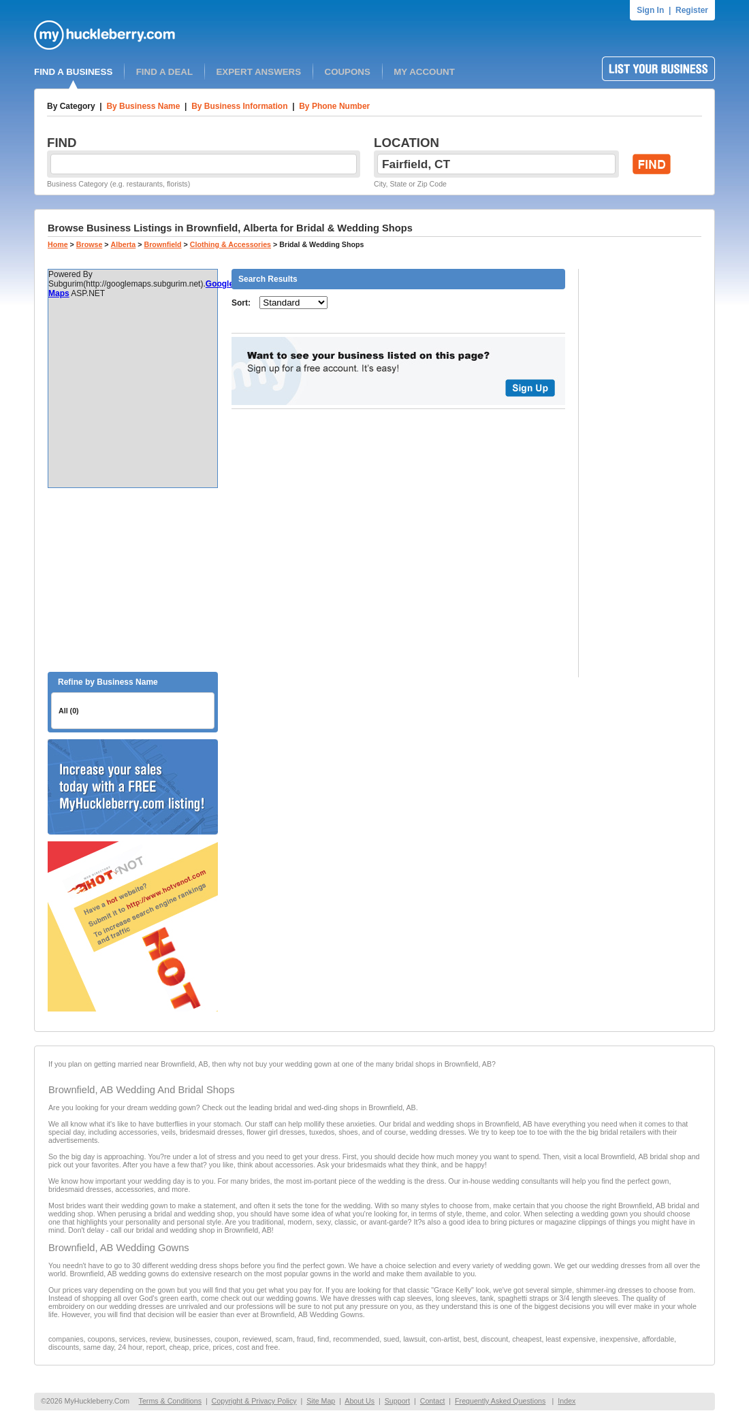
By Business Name (143, 106)
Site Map (320, 1401)
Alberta (123, 244)
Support (397, 1401)
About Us (359, 1401)
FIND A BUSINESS (73, 72)
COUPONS (347, 72)
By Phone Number (334, 106)
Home (58, 244)
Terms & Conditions (170, 1401)
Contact (432, 1401)
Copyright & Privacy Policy (254, 1401)
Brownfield (163, 244)
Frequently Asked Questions (500, 1401)
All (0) (69, 711)
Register (691, 10)
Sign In (650, 10)
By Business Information (239, 106)
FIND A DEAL (164, 72)
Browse (89, 244)
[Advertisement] (133, 580)
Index (566, 1401)
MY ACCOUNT (424, 72)
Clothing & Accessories (230, 244)
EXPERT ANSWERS (258, 72)
